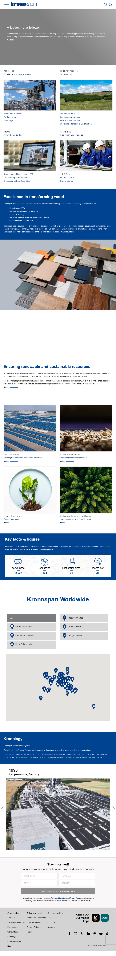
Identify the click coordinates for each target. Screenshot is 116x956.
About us (11, 918)
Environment (12, 927)
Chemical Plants (73, 626)
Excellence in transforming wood (18, 74)
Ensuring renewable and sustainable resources (23, 457)
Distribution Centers (22, 635)
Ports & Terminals (21, 644)
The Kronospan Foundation (16, 177)
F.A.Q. (50, 918)
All (11, 617)
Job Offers (65, 174)
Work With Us (12, 932)
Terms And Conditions (36, 918)
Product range (10, 117)
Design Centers (72, 635)
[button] (61, 684)
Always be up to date (13, 135)
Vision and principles (13, 113)
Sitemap (51, 927)
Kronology (8, 120)
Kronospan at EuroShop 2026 (17, 181)
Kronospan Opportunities (71, 135)
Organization (13, 913)
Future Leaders (67, 177)
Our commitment (67, 113)
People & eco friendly (70, 120)
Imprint (30, 932)
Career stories (66, 181)
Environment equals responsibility (73, 457)
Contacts (51, 922)
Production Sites (73, 618)
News (9, 946)
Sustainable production (70, 117)
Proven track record (11, 519)
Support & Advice (55, 913)
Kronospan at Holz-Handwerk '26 (18, 174)
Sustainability (66, 74)
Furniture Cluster (14, 941)
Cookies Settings (34, 922)
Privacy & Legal (34, 913)
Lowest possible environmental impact (75, 519)
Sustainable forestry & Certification (76, 123)
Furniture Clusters (21, 626)
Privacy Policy (33, 927)
